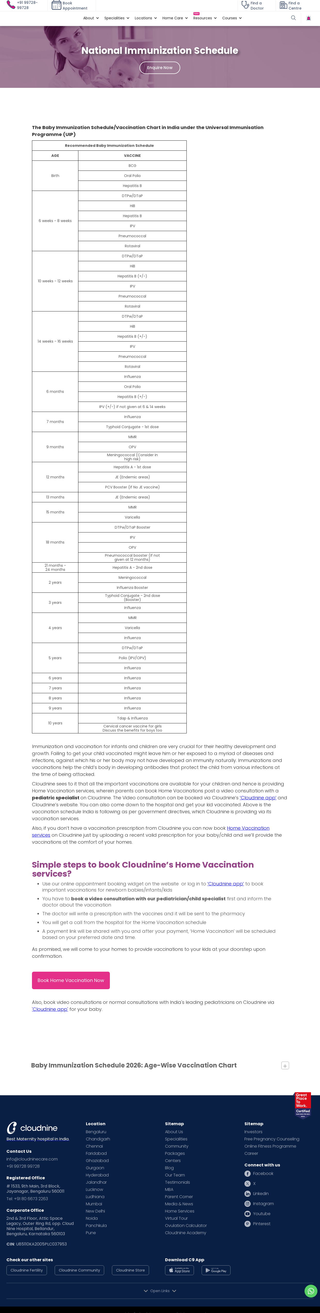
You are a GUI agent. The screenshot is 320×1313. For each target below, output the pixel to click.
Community (176, 1146)
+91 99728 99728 (23, 1166)
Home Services (179, 1211)
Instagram (263, 1203)
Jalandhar (96, 1182)
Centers (173, 1160)
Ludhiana (95, 1197)
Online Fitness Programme (270, 1146)
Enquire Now (160, 68)
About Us (174, 1132)
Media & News (179, 1204)
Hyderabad (97, 1175)
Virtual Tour (176, 1218)
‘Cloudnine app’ (258, 797)
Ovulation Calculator (186, 1225)
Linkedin (261, 1193)
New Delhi (95, 1211)
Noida (92, 1218)
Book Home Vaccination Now (71, 980)
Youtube (261, 1214)
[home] (42, 18)
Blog (169, 1168)
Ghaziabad (97, 1160)
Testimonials (177, 1182)
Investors (253, 1132)
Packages (175, 1153)
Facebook (263, 1173)
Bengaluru (96, 1132)
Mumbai (94, 1204)
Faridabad (96, 1153)
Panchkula (96, 1225)
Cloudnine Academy (185, 1233)
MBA (169, 1189)
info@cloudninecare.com (32, 1159)
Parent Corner (179, 1197)
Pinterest (261, 1224)
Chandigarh (98, 1139)
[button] (88, 18)
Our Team (175, 1175)
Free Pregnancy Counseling (271, 1139)
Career (251, 1153)
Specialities (176, 1139)
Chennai (94, 1146)
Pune (91, 1233)
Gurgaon (95, 1168)
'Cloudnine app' (50, 1009)
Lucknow (94, 1189)
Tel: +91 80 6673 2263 (27, 1199)
